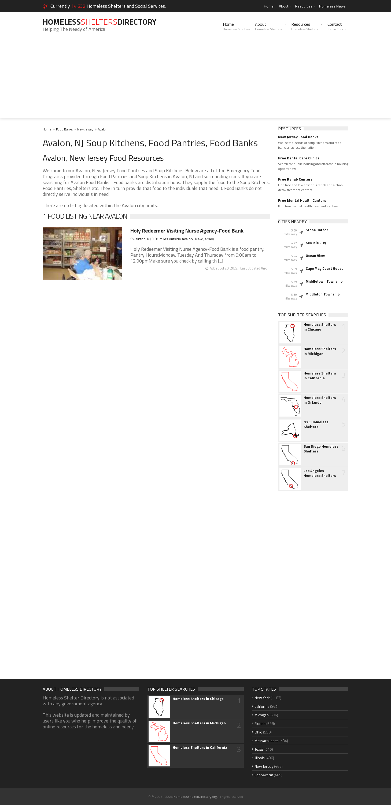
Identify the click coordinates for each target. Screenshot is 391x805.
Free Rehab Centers (295, 179)
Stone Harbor (317, 229)
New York (262, 698)
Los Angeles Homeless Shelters (320, 473)
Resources (303, 6)
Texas (259, 749)
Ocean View (315, 255)
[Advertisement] (195, 80)
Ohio (258, 732)
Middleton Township (322, 294)
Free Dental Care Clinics (298, 158)
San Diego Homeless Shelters (321, 449)
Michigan (261, 715)
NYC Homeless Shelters (316, 424)
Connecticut (263, 775)
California (261, 706)
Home (269, 6)
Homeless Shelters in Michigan (320, 351)
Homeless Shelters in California (320, 375)
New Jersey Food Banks (298, 136)
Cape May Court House (324, 268)
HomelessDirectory (99, 22)
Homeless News (332, 6)
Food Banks (64, 129)
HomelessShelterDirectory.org (195, 796)
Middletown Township (324, 281)
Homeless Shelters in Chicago (320, 327)
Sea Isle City (316, 242)
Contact (336, 26)
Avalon (103, 129)
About (283, 6)
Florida (259, 723)
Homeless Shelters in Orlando (320, 400)
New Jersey (85, 129)
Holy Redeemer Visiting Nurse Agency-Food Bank (187, 230)
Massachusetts (266, 740)
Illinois (259, 758)
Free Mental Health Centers (302, 200)
